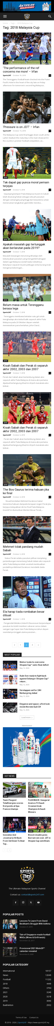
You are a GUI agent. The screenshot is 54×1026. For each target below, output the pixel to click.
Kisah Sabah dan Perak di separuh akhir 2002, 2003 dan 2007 (25, 367)
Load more (27, 717)
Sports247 (7, 75)
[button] (5, 16)
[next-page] (38, 645)
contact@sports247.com (32, 894)
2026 (5, 796)
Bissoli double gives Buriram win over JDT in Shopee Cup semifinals (39, 838)
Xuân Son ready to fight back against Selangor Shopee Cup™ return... (34, 679)
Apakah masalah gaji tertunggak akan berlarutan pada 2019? (24, 246)
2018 (5, 63)
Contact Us (33, 1017)
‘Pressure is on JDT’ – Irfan (21, 127)
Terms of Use (21, 1017)
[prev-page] (14, 645)
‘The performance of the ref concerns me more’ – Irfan (21, 69)
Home (5, 23)
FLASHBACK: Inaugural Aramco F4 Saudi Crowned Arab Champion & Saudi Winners (39, 806)
